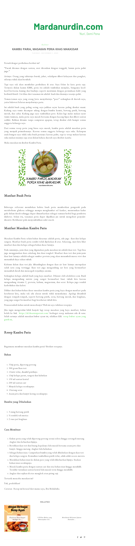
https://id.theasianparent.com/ (34, 313)
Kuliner (45, 44)
